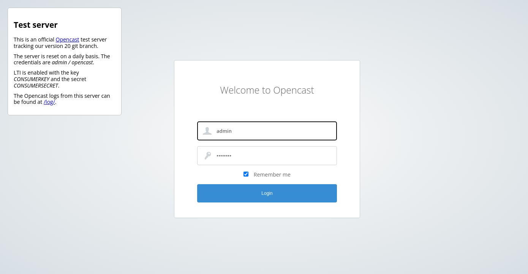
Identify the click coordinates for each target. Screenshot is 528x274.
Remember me (272, 174)
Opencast (67, 39)
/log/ (49, 101)
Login (266, 193)
